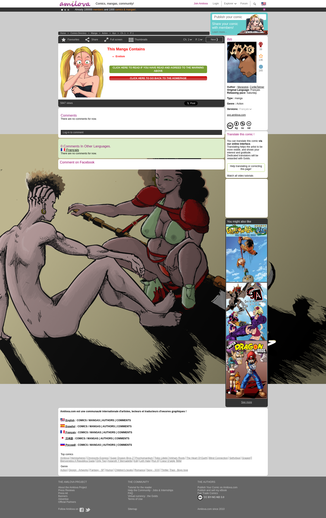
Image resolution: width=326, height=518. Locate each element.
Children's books (124, 470)
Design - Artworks (78, 470)
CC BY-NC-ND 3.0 (211, 497)
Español (67, 426)
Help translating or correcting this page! (246, 168)
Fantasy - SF (97, 470)
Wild (179, 460)
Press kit (63, 493)
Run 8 (155, 460)
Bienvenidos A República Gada (77, 460)
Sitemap (132, 509)
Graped (246, 458)
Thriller (165, 470)
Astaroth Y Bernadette (120, 460)
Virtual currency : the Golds (143, 496)
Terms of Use (135, 499)
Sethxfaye (234, 458)
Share (94, 39)
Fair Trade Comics (208, 493)
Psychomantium (144, 458)
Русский (68, 444)
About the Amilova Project (72, 487)
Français (70, 150)
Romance (140, 470)
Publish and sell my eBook (212, 490)
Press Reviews (66, 490)
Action (105, 33)
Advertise (63, 499)
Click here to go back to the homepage (158, 78)
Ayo (114, 33)
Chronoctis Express (98, 458)
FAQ (130, 493)
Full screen (116, 39)
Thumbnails (141, 39)
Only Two (101, 460)
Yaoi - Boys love (179, 470)
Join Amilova (201, 3)
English (67, 420)
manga (94, 33)
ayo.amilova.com (236, 114)
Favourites (73, 39)
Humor (109, 470)
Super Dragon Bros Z (121, 458)
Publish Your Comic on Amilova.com (217, 487)
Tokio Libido (161, 458)
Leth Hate (145, 460)
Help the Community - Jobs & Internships (150, 490)
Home (63, 33)
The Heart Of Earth (196, 458)
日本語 (66, 438)
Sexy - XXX (153, 470)
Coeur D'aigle (168, 460)
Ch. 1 (123, 33)
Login (216, 3)
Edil (136, 460)
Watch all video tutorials (240, 175)
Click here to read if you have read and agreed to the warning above (158, 69)
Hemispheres (78, 458)
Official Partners (67, 502)
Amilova (64, 458)
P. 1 (132, 33)
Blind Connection (218, 458)
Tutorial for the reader (140, 487)
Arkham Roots (177, 458)
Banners (63, 496)
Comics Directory (78, 33)
